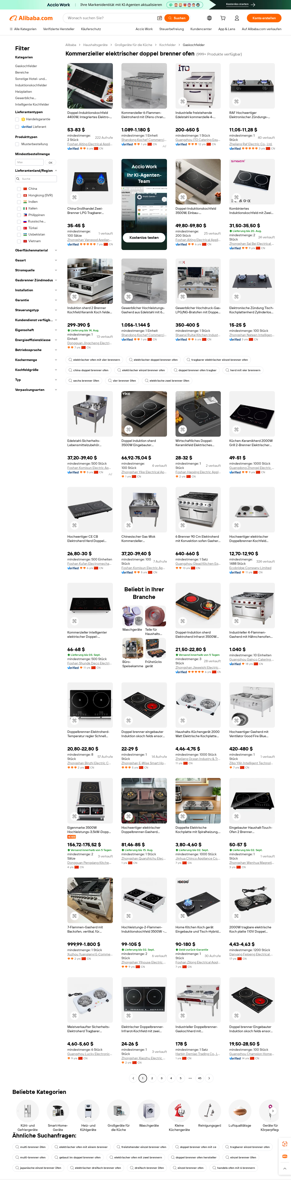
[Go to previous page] (133, 1078)
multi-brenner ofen (30, 1157)
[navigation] (36, 562)
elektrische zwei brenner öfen (167, 381)
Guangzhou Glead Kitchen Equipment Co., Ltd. (198, 563)
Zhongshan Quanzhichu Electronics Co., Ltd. (144, 858)
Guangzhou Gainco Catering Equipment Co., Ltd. (252, 659)
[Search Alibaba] (110, 18)
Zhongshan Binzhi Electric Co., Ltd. (90, 763)
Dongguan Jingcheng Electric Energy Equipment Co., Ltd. (90, 343)
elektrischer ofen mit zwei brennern (136, 1157)
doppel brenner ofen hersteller (194, 1157)
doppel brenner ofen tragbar (195, 370)
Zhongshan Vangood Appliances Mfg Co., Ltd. (90, 240)
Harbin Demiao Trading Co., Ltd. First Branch (198, 1054)
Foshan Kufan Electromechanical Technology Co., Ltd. (90, 563)
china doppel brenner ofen (88, 370)
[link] (285, 1144)
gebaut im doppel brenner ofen (78, 1157)
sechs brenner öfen (84, 381)
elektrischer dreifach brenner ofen (95, 1168)
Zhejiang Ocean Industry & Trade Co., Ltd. (198, 759)
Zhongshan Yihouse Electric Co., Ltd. (144, 962)
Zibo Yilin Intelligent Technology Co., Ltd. (252, 763)
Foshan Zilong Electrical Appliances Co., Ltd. (198, 962)
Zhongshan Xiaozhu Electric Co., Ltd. (144, 1058)
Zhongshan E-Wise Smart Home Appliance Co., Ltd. (144, 763)
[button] (159, 18)
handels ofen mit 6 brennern (233, 1168)
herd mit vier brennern (243, 370)
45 (199, 1078)
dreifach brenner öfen (147, 1168)
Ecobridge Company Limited (250, 568)
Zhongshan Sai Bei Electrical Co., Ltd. (252, 243)
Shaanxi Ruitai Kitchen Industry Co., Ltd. (198, 335)
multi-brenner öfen (30, 1147)
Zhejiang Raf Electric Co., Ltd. (250, 144)
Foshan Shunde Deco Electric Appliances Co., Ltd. (90, 663)
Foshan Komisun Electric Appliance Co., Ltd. (90, 468)
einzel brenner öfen (241, 1157)
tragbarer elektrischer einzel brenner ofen (217, 360)
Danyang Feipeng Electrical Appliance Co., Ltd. (252, 954)
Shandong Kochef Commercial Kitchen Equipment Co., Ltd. (144, 140)
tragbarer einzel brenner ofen (247, 1147)
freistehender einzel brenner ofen (141, 1147)
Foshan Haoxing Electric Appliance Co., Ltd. (198, 472)
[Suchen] (176, 18)
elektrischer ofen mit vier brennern (94, 360)
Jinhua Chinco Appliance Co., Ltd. (198, 858)
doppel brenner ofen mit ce (195, 1147)
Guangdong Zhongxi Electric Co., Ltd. (252, 468)
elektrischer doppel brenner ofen (153, 360)
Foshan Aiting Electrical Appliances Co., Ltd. (90, 144)
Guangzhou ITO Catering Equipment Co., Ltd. (198, 140)
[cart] (223, 19)
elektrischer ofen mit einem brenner (81, 1147)
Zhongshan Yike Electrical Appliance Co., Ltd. (144, 472)
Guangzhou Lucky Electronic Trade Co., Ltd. (90, 1054)
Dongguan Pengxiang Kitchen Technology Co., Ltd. (90, 863)
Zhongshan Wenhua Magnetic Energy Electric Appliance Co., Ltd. (252, 863)
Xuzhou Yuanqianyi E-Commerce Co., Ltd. (90, 954)
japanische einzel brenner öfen (38, 1168)
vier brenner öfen (122, 381)
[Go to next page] (209, 1078)
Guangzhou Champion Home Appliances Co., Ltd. (252, 1054)
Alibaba (70, 45)
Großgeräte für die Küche (133, 45)
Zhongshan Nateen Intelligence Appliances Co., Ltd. (252, 335)
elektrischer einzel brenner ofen (141, 370)
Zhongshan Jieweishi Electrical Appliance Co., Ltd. (198, 667)
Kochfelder (167, 45)
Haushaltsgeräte (95, 45)
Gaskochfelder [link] (194, 45)
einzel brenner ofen (188, 1168)
